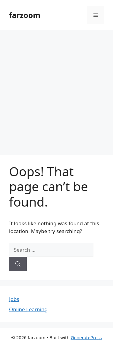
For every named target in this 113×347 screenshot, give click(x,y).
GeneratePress (86, 337)
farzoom (24, 15)
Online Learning (28, 309)
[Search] (18, 264)
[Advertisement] (56, 89)
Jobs (14, 299)
